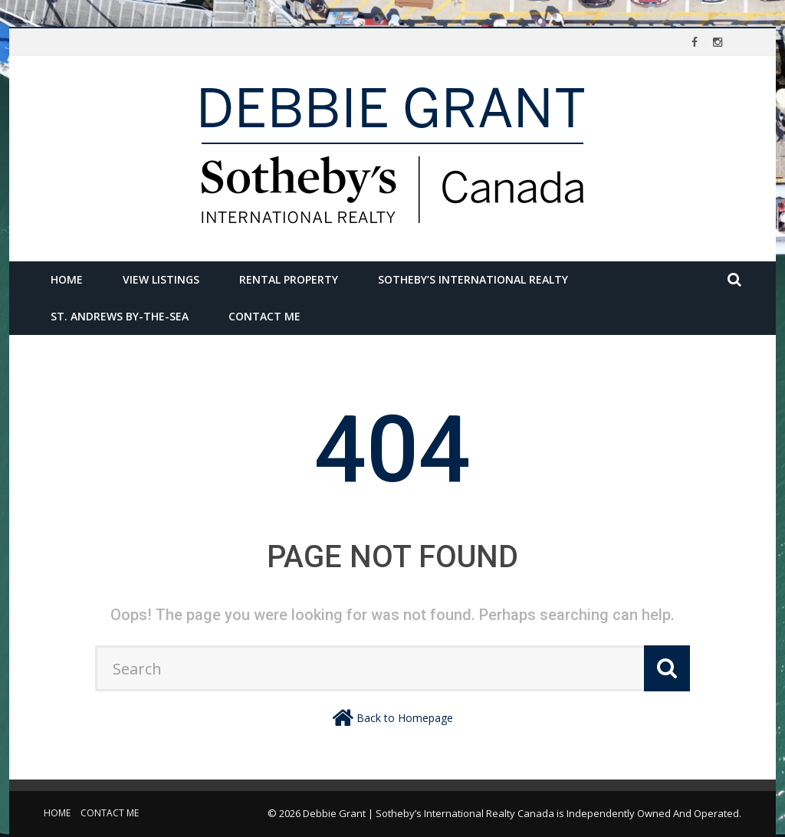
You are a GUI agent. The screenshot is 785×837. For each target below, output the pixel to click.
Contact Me (264, 316)
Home (67, 279)
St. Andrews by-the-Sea (120, 316)
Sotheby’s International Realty (473, 279)
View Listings (161, 279)
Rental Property (288, 279)
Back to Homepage (404, 718)
